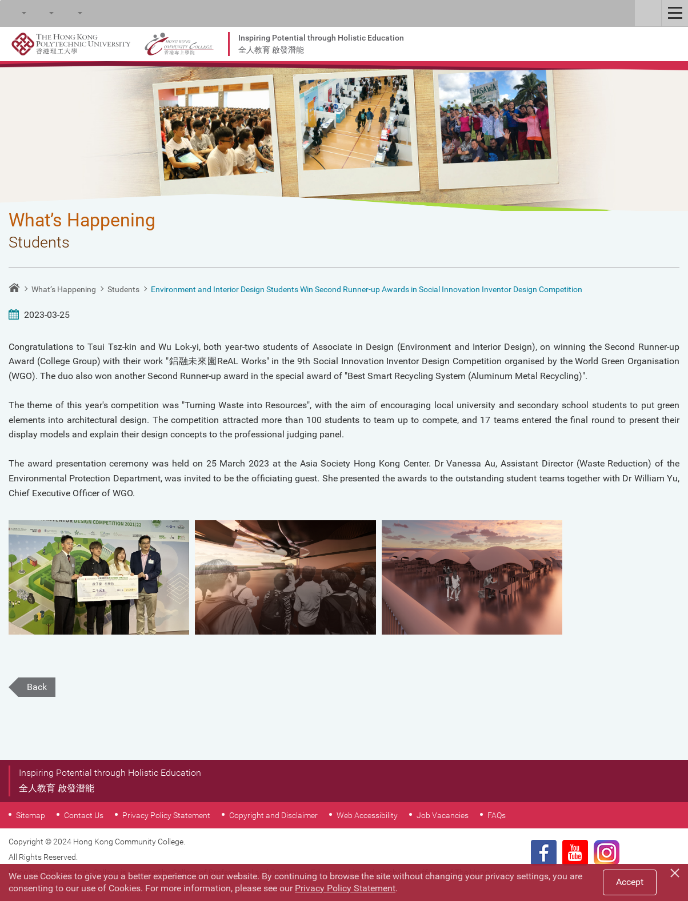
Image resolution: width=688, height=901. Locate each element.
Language (69, 13)
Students (123, 289)
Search (13, 13)
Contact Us (83, 815)
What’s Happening (63, 289)
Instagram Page (606, 853)
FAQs (496, 815)
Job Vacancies (443, 815)
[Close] (676, 871)
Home (14, 287)
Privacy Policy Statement (166, 815)
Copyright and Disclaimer (273, 815)
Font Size (40, 13)
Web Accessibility (367, 815)
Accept (629, 881)
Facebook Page (544, 853)
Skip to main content (0, 0)
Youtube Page (575, 853)
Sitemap (30, 815)
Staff (648, 13)
